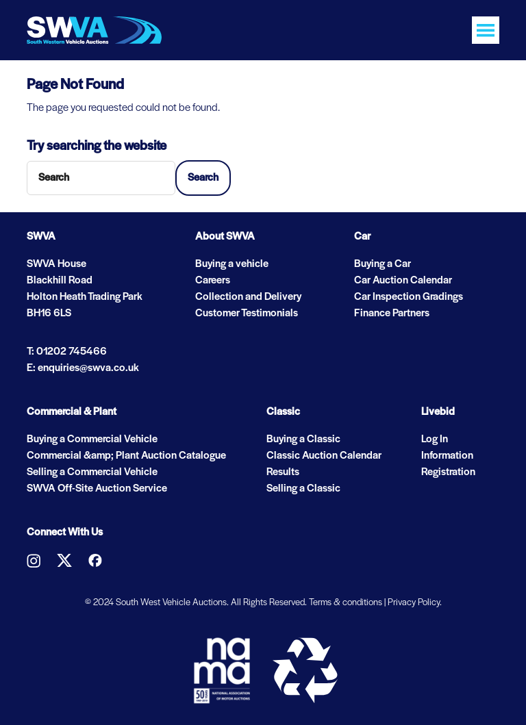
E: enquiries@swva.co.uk (83, 368)
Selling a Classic (303, 488)
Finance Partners (391, 313)
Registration (448, 472)
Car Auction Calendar (403, 280)
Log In (434, 439)
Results (282, 472)
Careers (212, 280)
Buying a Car (382, 264)
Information (447, 455)
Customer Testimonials (246, 313)
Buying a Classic (303, 439)
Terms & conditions (345, 603)
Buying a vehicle (231, 264)
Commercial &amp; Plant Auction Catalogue (126, 455)
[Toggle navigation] (485, 30)
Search (203, 178)
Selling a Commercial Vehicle (92, 472)
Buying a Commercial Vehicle (92, 439)
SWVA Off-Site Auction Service (97, 488)
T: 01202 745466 (67, 351)
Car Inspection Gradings (408, 297)
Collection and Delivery (248, 297)
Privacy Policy (414, 603)
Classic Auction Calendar (323, 455)
